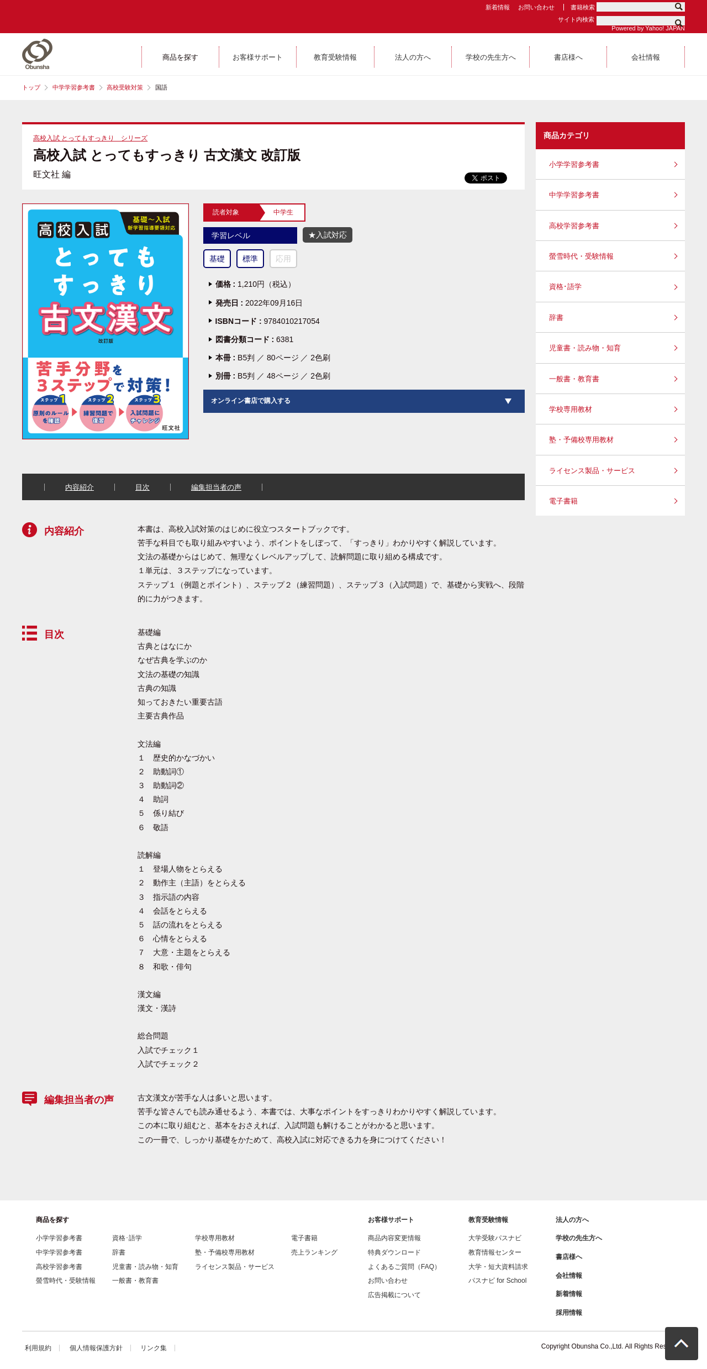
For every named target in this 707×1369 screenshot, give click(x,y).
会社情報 (569, 1275)
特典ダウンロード (394, 1252)
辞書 (556, 317)
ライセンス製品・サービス (592, 470)
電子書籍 (563, 501)
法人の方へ (572, 1220)
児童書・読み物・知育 (585, 348)
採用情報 (569, 1312)
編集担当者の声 (216, 487)
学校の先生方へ (579, 1238)
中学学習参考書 (73, 87)
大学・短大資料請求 (498, 1267)
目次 (142, 487)
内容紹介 (79, 487)
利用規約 (38, 1348)
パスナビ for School (497, 1280)
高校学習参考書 (574, 226)
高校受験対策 (125, 87)
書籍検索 (583, 7)
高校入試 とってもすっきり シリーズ (90, 138)
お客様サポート (391, 1220)
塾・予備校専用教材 (581, 440)
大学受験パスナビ (494, 1238)
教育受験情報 (488, 1220)
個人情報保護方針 (96, 1348)
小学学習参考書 (574, 164)
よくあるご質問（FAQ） (404, 1267)
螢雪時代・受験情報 (581, 256)
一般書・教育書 (574, 379)
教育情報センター (494, 1252)
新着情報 (498, 7)
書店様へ (569, 1257)
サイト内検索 (576, 19)
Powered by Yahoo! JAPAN (648, 28)
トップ (31, 87)
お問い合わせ (536, 7)
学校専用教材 (570, 409)
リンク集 (153, 1348)
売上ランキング (314, 1252)
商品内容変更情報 (394, 1238)
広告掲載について (394, 1295)
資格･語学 (565, 286)
